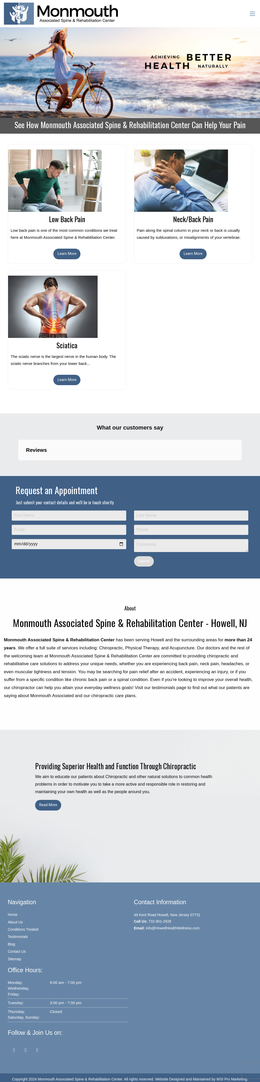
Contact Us (17, 951)
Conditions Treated (23, 929)
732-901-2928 (160, 921)
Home (12, 915)
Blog (11, 944)
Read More (48, 805)
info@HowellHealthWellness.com (172, 928)
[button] (18, 465)
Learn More (67, 253)
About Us (15, 922)
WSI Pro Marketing (232, 1079)
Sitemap (14, 959)
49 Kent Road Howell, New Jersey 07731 (167, 915)
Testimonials (18, 937)
